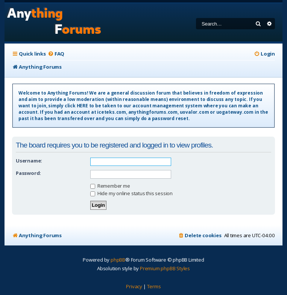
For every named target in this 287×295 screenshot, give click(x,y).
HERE (82, 105)
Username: (29, 160)
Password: (28, 173)
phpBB (118, 259)
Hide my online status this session (131, 193)
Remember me (110, 185)
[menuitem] (56, 53)
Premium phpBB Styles (165, 268)
